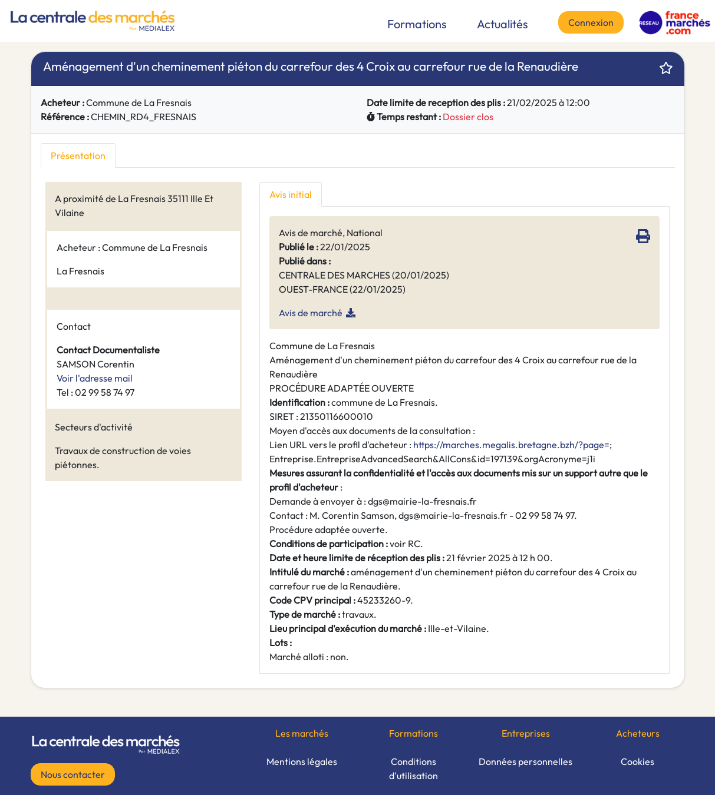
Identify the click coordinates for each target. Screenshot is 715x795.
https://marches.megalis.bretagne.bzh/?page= (511, 444)
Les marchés (301, 733)
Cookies (637, 761)
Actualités (502, 23)
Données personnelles (525, 761)
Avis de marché (310, 313)
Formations (417, 23)
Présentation (78, 155)
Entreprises (526, 733)
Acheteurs (638, 733)
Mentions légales (301, 761)
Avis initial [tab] (290, 194)
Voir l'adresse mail (95, 378)
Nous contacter (73, 774)
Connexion (591, 22)
